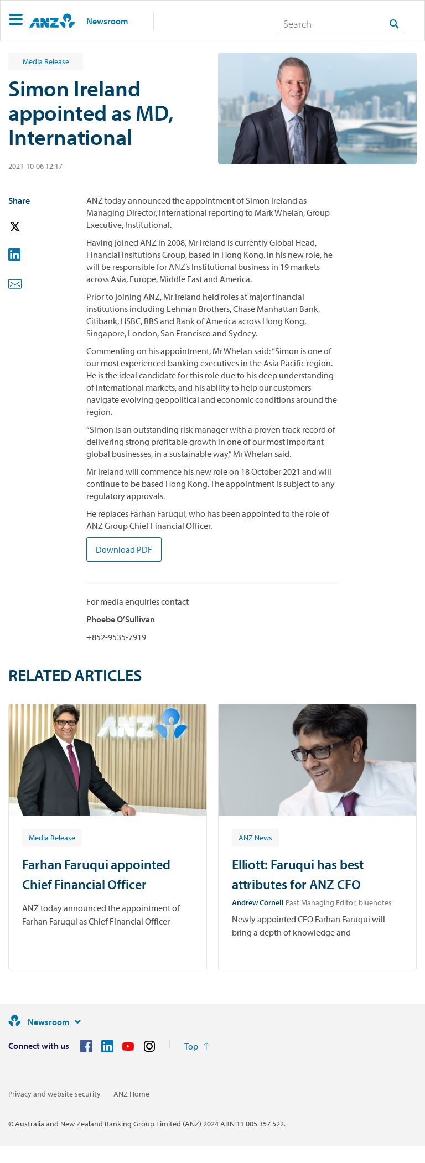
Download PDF (124, 549)
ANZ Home (131, 1094)
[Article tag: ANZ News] (255, 837)
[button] (16, 21)
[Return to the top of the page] (196, 1046)
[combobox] (341, 23)
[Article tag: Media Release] (52, 837)
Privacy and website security (54, 1094)
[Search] (341, 23)
